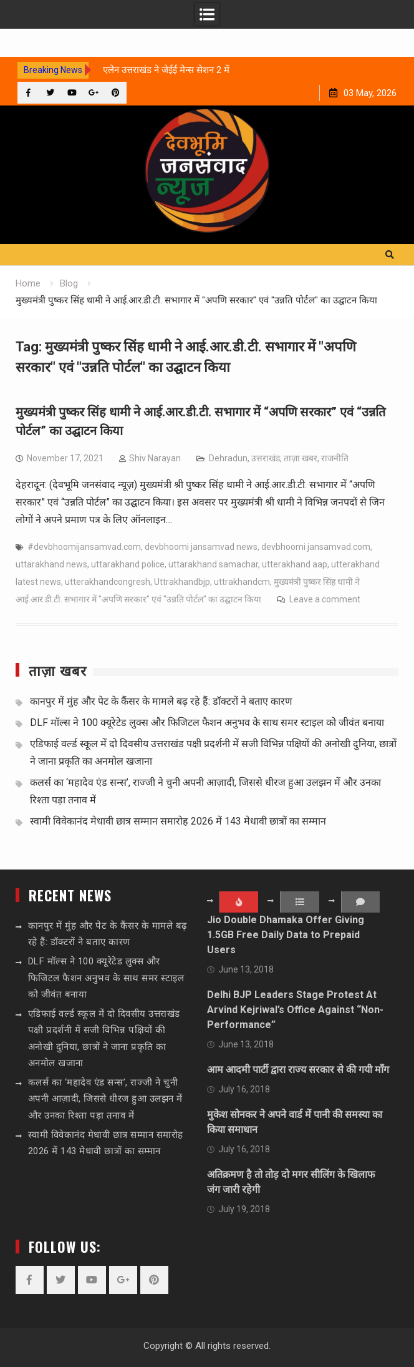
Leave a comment (324, 599)
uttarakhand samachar (213, 564)
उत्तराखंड (265, 458)
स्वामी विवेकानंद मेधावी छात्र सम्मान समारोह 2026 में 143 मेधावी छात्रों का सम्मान (178, 821)
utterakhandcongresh (107, 582)
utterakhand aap (294, 564)
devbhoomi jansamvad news (201, 547)
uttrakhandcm (242, 582)
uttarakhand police (128, 564)
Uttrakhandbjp (182, 582)
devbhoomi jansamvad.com (315, 547)
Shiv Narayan (155, 458)
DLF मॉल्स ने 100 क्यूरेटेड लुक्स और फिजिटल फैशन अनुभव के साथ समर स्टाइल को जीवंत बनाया (207, 722)
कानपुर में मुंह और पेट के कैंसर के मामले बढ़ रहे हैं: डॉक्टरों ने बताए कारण (161, 701)
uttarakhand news (51, 564)
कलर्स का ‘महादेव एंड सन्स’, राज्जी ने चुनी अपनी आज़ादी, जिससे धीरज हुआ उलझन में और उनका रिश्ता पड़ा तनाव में (105, 1099)
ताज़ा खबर (300, 458)
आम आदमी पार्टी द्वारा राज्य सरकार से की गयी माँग (298, 1069)
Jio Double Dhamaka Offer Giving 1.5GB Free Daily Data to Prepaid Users (285, 935)
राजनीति (335, 458)
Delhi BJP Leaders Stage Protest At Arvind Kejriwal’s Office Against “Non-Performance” (295, 1010)
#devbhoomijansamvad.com (84, 547)
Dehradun (228, 458)
